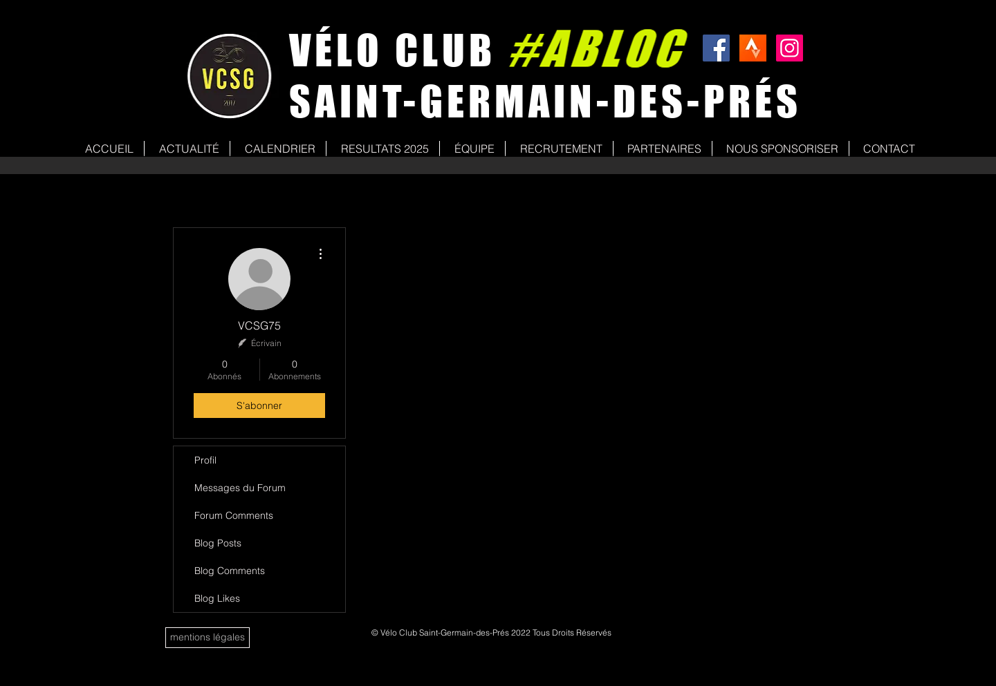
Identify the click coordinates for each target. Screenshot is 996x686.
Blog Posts (217, 543)
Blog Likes (217, 598)
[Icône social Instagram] (789, 48)
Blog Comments (229, 570)
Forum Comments (233, 515)
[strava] (752, 48)
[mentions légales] (207, 637)
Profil (205, 460)
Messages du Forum (240, 488)
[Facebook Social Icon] (716, 48)
